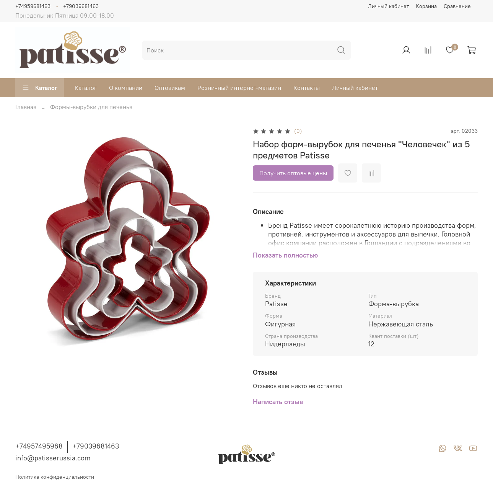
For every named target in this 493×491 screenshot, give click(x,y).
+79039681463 (81, 6)
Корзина (426, 6)
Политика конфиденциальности (54, 476)
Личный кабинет (388, 6)
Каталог (39, 87)
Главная (25, 107)
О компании (125, 87)
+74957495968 (39, 446)
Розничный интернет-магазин (239, 87)
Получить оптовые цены (293, 173)
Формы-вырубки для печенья (91, 107)
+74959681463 (32, 6)
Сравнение (457, 6)
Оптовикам (170, 87)
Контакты (306, 87)
